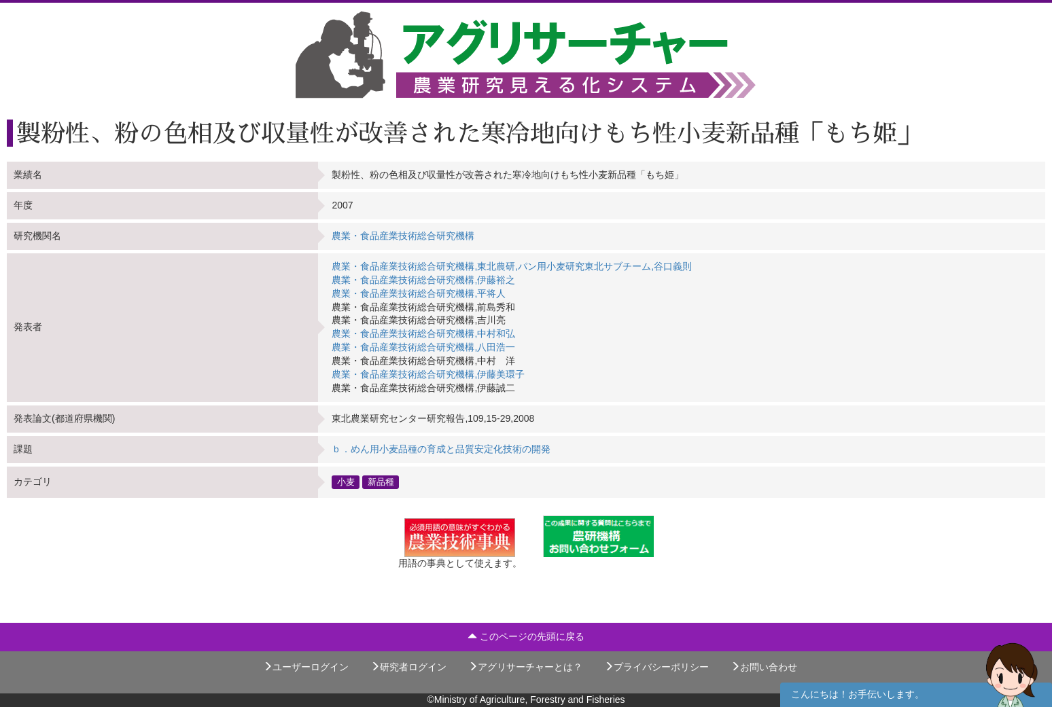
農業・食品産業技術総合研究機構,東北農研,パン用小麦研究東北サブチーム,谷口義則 (512, 266)
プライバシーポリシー (656, 666)
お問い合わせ (764, 666)
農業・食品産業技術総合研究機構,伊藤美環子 (428, 374)
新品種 (381, 481)
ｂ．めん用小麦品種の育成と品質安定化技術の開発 (441, 448)
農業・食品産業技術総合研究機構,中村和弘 (423, 333)
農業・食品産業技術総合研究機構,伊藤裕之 (423, 279)
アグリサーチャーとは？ (525, 666)
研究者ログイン (408, 666)
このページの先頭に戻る (526, 636)
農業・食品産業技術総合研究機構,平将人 (419, 293)
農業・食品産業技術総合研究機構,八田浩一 (423, 347)
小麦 (346, 481)
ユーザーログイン (306, 666)
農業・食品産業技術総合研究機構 (403, 235)
